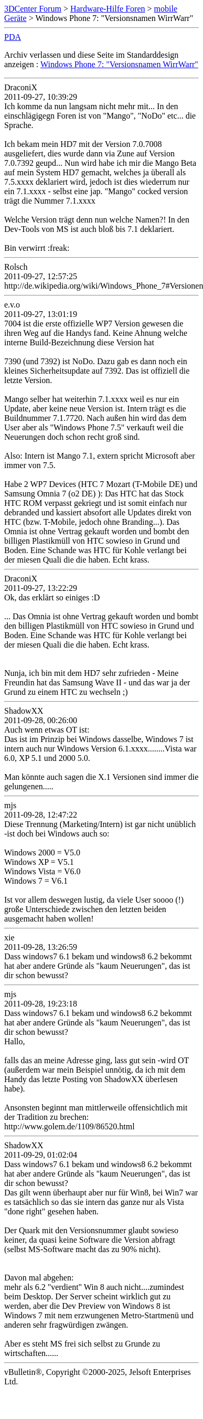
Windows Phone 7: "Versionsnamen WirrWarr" (119, 64)
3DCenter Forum (32, 8)
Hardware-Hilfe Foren (107, 8)
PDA (12, 37)
